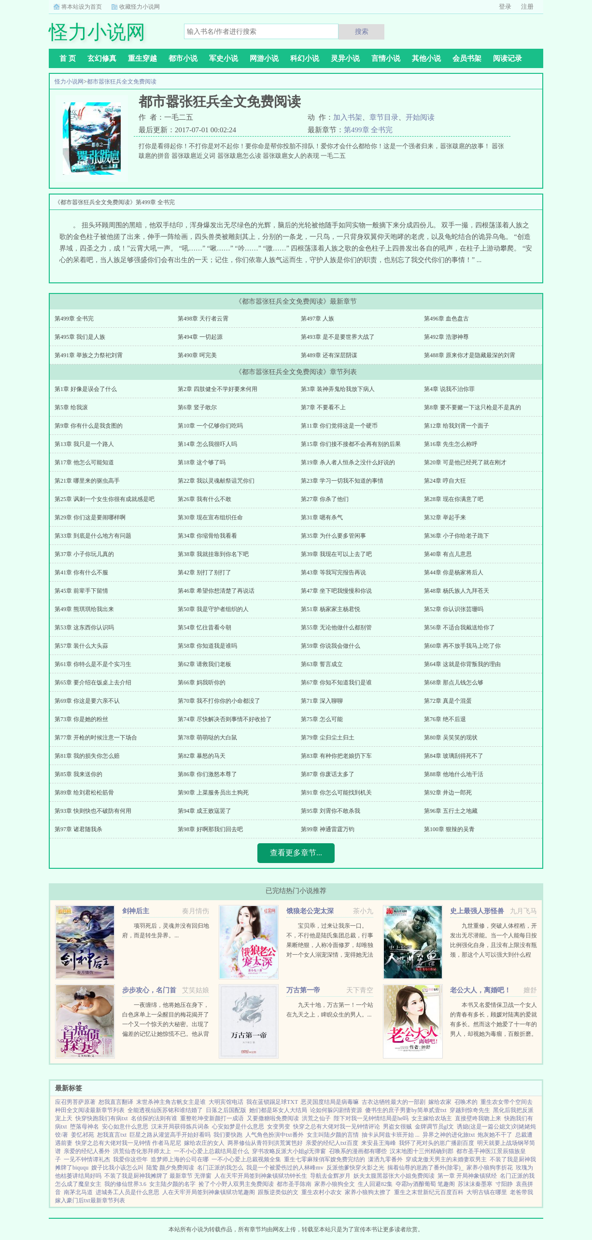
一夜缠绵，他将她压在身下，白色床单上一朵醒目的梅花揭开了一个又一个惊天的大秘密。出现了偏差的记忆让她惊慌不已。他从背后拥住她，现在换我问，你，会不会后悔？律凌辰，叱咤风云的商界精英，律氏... (165, 1034)
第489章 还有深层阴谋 (329, 355)
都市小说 (183, 58)
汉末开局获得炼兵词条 (180, 1126)
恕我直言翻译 (116, 1102)
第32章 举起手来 (445, 517)
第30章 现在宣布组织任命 (210, 517)
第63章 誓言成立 (322, 664)
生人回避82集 (375, 1184)
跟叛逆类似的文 (278, 1192)
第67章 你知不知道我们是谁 (336, 682)
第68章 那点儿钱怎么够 (453, 682)
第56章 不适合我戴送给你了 (459, 627)
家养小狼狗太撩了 (368, 1192)
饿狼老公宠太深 (310, 911)
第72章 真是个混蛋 (448, 700)
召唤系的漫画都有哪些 (358, 1151)
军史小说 (223, 58)
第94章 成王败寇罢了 (204, 811)
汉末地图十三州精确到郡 (421, 1151)
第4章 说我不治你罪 (449, 389)
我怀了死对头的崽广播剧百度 (436, 1143)
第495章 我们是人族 (80, 337)
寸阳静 (504, 1184)
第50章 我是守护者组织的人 (213, 609)
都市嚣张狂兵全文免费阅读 (121, 81)
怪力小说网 (69, 81)
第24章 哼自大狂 (445, 480)
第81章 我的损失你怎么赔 (87, 755)
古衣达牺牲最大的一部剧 (393, 1102)
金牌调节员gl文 (434, 1126)
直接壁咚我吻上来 (478, 1118)
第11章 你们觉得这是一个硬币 (339, 425)
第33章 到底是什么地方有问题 (93, 535)
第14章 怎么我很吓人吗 (207, 444)
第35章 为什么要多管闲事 (333, 535)
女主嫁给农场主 (431, 1118)
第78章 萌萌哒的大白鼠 (207, 737)
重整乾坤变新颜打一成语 (212, 1118)
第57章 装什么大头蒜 (81, 645)
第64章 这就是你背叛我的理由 (462, 664)
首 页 (67, 58)
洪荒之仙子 (316, 1118)
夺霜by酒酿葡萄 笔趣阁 (425, 1184)
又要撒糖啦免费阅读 (273, 1118)
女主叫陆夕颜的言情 (333, 1134)
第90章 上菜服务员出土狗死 (213, 792)
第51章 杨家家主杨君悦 (330, 609)
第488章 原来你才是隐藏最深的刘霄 (469, 355)
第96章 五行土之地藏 (451, 811)
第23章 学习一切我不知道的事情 (342, 480)
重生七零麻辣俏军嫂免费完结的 (324, 1159)
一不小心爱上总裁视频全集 (246, 1159)
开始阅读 (420, 117)
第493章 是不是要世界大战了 (338, 337)
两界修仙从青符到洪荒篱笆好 (265, 1143)
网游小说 (264, 58)
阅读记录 (507, 58)
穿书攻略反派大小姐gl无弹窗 (289, 1151)
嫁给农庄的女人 (204, 1143)
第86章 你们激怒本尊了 (207, 774)
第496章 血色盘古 (446, 318)
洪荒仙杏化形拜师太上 (142, 1151)
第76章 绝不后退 (445, 719)
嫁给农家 (439, 1102)
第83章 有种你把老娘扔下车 (336, 755)
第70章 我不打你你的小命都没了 (219, 700)
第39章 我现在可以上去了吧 (336, 554)
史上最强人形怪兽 (477, 911)
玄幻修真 (101, 58)
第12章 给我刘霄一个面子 (456, 425)
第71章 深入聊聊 (322, 700)
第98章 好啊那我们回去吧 (210, 829)
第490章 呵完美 (197, 355)
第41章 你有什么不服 (81, 572)
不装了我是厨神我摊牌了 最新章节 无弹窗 (157, 1175)
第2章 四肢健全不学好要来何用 (217, 389)
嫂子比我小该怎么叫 (117, 1167)
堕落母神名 (84, 1126)
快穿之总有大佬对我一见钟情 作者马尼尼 (128, 1143)
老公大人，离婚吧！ (480, 990)
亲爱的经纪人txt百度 (332, 1143)
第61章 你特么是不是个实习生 (93, 664)
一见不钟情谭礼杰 (87, 1159)
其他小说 (426, 58)
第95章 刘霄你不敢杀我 (330, 811)
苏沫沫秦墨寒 (475, 1184)
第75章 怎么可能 (322, 719)
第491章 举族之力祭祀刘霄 (89, 355)
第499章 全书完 (368, 130)
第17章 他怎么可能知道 (84, 462)
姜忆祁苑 (82, 1134)
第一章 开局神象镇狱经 (467, 1175)
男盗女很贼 (397, 1126)
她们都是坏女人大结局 (278, 1110)
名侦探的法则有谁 (154, 1118)
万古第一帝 (303, 990)
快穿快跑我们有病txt (101, 1118)
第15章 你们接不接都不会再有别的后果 (351, 444)
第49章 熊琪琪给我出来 (84, 609)
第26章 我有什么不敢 (204, 499)
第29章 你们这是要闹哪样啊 (90, 517)
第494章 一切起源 (200, 337)
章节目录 (383, 117)
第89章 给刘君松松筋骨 (84, 792)
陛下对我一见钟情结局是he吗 (371, 1118)
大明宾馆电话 (226, 1102)
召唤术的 (466, 1102)
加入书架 (347, 117)
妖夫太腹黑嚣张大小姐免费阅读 (394, 1175)
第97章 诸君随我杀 (78, 829)
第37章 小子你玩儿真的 (84, 554)
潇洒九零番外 (385, 1159)
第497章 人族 (317, 318)
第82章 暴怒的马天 (202, 755)
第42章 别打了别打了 (204, 572)
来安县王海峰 (378, 1143)
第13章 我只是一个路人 (84, 444)
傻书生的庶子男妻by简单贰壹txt (406, 1110)
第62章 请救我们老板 (204, 664)
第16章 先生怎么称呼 (451, 444)
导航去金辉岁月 (330, 1175)
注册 (527, 6)
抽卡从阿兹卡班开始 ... (391, 1134)
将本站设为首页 (81, 6)
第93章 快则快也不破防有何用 (93, 811)
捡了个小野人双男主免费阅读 (236, 1184)
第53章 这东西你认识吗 (84, 627)
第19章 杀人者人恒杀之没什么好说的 (348, 462)
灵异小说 (345, 58)
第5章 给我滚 (71, 407)
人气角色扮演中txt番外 (274, 1134)
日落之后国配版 (226, 1110)
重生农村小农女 (321, 1192)
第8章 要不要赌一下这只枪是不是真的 (472, 407)
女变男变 (278, 1126)
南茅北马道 (78, 1192)
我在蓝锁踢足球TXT (272, 1102)
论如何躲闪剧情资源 (336, 1110)
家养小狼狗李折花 (489, 1167)
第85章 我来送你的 (78, 774)
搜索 (361, 31)
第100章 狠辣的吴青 (449, 829)
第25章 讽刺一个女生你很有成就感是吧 (105, 499)
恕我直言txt (112, 1134)
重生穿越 (142, 58)
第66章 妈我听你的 (202, 682)
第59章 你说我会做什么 (330, 645)
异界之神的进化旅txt (449, 1134)
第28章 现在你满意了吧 (453, 499)
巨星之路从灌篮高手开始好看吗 (170, 1134)
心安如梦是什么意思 (238, 1126)
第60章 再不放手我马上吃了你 (462, 645)
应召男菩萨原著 (75, 1102)
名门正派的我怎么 (220, 1167)
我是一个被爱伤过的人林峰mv (284, 1167)
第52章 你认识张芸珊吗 (453, 609)
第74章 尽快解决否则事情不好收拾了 (225, 719)
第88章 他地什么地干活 (453, 774)
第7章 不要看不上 (323, 407)
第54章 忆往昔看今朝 (204, 627)
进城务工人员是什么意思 (127, 1192)
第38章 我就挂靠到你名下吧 (213, 554)
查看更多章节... (296, 853)
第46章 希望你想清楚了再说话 (216, 590)
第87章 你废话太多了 (327, 774)
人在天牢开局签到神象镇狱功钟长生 (260, 1175)
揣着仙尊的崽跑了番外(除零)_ (425, 1167)
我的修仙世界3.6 (125, 1184)
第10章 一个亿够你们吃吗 (210, 425)
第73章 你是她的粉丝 (81, 719)
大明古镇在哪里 (486, 1192)
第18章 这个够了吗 (202, 462)
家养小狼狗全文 (334, 1184)
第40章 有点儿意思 (448, 554)
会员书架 (466, 58)
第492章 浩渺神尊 (446, 337)
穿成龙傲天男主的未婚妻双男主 (446, 1159)
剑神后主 (135, 911)
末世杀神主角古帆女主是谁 (171, 1102)
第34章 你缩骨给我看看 (207, 535)
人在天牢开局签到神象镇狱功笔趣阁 (208, 1192)
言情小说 (385, 58)
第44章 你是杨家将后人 (453, 572)
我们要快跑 (227, 1134)
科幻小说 (304, 58)
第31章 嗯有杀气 (322, 517)
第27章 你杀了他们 (325, 499)
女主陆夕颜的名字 (172, 1184)
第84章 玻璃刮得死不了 (453, 755)
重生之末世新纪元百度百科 (429, 1192)
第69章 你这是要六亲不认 (87, 700)
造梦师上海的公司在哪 (180, 1159)
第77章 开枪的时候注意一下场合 (96, 737)
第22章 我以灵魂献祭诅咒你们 (216, 480)
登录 (505, 6)
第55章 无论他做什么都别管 (336, 627)
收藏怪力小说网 (139, 6)
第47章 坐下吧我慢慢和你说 (336, 590)
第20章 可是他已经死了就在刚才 (465, 462)
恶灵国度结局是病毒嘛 (330, 1102)
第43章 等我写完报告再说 (333, 572)
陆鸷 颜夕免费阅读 (170, 1167)
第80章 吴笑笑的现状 (451, 737)
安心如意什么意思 (125, 1126)
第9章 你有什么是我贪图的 (89, 425)
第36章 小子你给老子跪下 (456, 535)
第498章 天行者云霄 (203, 318)
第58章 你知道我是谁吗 (207, 645)
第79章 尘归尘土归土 (327, 737)
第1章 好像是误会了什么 (86, 389)
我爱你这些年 (130, 1159)
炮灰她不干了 (495, 1134)
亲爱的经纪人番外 (87, 1151)
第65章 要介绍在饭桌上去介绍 (93, 682)
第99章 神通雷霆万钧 (327, 829)
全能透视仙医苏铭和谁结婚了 (165, 1110)
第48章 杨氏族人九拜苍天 (456, 590)
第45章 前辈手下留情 (81, 590)
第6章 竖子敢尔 (197, 407)
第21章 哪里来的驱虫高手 (87, 480)
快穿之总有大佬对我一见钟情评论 (336, 1126)
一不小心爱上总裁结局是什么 (211, 1151)
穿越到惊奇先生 (470, 1110)
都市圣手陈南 (294, 1184)
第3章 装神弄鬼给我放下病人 (338, 389)
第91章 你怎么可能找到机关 (336, 792)
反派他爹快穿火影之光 (355, 1167)
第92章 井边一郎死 (448, 792)
